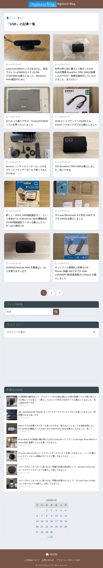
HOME (52, 554)
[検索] (56, 312)
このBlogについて (32, 560)
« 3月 (50, 537)
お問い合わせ (48, 560)
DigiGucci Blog (52, 4)
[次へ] (59, 293)
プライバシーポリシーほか (68, 560)
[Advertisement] (51, 362)
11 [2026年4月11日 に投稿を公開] (61, 516)
